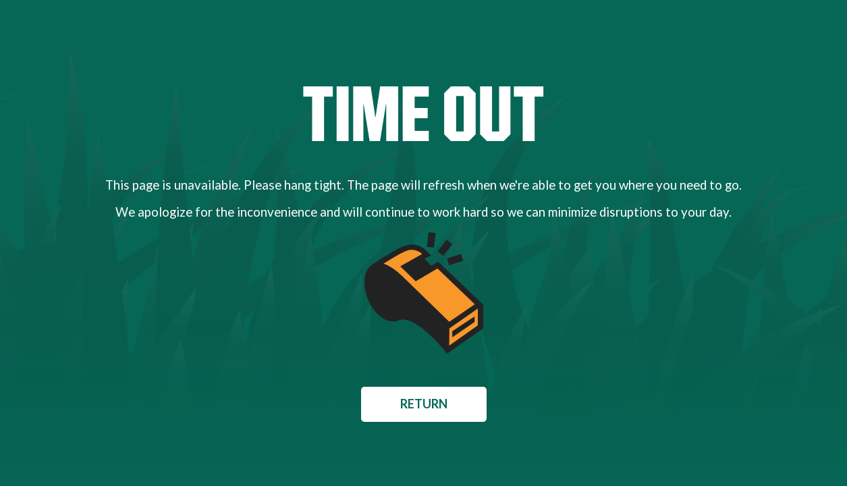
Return (423, 403)
